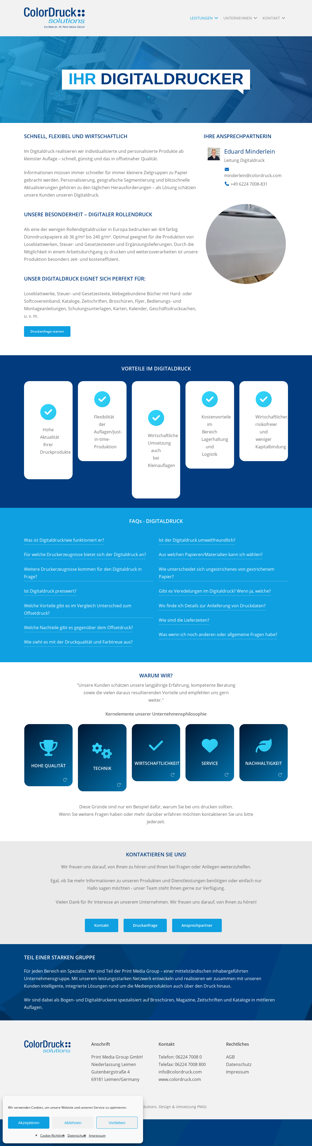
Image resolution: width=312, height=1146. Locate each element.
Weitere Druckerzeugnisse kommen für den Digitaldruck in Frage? (83, 573)
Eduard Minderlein (249, 151)
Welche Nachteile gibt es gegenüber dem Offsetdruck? (78, 627)
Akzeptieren (28, 1122)
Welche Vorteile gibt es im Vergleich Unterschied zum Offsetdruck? (77, 609)
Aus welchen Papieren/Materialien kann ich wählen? (211, 554)
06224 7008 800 (190, 1064)
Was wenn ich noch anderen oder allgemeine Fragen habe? (218, 634)
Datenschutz (77, 1135)
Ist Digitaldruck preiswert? (50, 591)
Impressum (97, 1135)
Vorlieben (117, 1122)
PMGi (202, 1106)
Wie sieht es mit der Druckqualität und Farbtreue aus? (78, 642)
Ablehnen (72, 1122)
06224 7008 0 (189, 1057)
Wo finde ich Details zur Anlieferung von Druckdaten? (212, 606)
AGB (230, 1057)
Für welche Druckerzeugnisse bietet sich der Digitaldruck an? (85, 554)
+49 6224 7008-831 (249, 184)
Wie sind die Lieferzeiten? (184, 620)
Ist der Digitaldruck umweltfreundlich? (197, 540)
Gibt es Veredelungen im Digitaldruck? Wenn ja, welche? (215, 591)
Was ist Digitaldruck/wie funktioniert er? (64, 540)
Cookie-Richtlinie (52, 1135)
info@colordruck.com (180, 1072)
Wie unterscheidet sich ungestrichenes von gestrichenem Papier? (216, 573)
